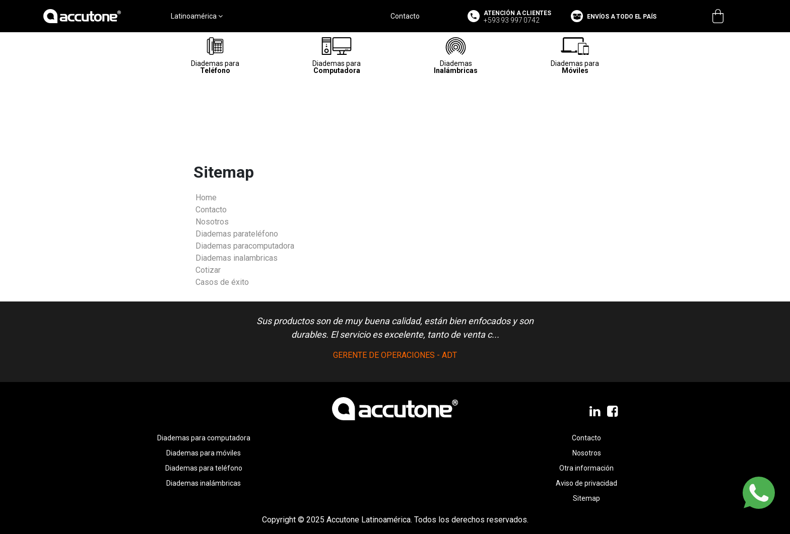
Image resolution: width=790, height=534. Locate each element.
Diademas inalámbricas (203, 483)
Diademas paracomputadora (244, 246)
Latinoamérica (197, 16)
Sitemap (586, 498)
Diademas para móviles (203, 453)
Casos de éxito (222, 282)
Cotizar (208, 270)
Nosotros (212, 221)
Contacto (405, 16)
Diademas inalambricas (236, 258)
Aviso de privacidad (586, 483)
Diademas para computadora (203, 438)
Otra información (586, 468)
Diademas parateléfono (236, 234)
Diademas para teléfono (203, 468)
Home (206, 197)
